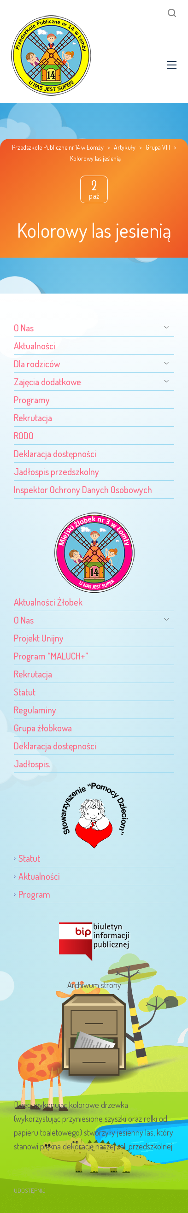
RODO (24, 436)
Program (34, 894)
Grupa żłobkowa (43, 728)
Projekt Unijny (39, 638)
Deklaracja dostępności (55, 453)
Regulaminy (35, 710)
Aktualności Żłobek (48, 602)
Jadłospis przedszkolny (56, 471)
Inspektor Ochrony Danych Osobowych (83, 489)
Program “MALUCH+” (51, 656)
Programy (32, 400)
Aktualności (34, 346)
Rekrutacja (33, 418)
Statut (24, 692)
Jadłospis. (32, 764)
